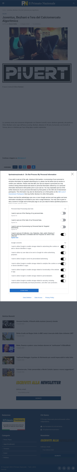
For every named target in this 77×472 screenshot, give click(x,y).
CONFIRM (24, 290)
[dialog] (38, 236)
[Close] (73, 175)
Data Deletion (27, 297)
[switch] (63, 213)
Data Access (38, 297)
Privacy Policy (49, 297)
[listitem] (38, 209)
